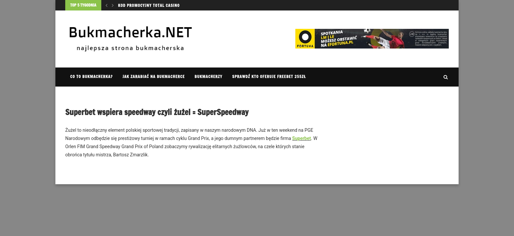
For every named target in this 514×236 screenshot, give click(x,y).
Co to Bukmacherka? (91, 76)
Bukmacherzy (209, 76)
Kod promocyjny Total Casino (149, 5)
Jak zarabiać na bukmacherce (154, 76)
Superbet (301, 138)
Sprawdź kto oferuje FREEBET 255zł (269, 76)
